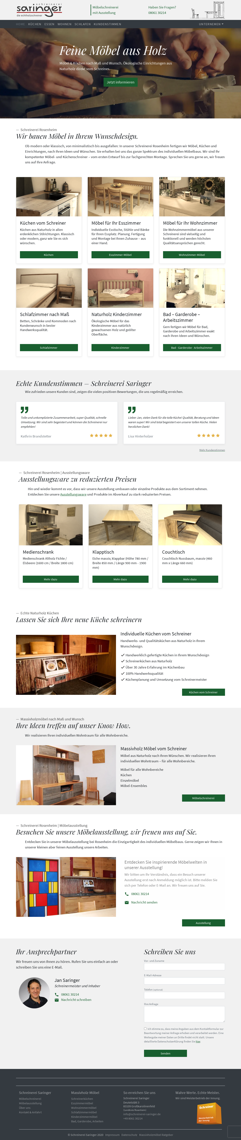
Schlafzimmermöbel (84, 1112)
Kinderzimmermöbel (84, 1117)
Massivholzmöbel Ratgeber (156, 1135)
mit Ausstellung (104, 12)
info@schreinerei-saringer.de (142, 1114)
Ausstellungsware (73, 494)
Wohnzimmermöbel (83, 1108)
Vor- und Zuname (184, 964)
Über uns (25, 1108)
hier (198, 1041)
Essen (49, 24)
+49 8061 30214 (133, 1118)
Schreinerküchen (82, 1099)
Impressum (112, 1135)
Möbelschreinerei (105, 7)
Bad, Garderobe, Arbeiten (87, 1121)
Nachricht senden (140, 902)
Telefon (184, 993)
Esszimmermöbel (82, 1103)
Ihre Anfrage (184, 1012)
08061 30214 (136, 893)
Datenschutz (129, 1135)
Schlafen (83, 24)
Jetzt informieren (120, 82)
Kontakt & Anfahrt (30, 1112)
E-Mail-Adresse (184, 979)
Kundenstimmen (107, 24)
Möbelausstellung (30, 1103)
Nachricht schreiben (72, 999)
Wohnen (65, 24)
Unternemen (210, 24)
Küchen (34, 24)
